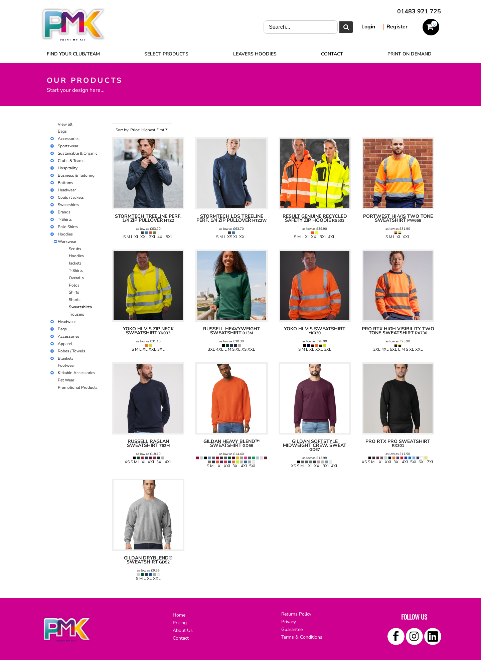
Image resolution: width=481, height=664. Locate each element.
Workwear (67, 241)
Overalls (76, 278)
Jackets (75, 263)
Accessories (68, 138)
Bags (62, 131)
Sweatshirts (68, 204)
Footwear (66, 365)
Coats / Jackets (71, 197)
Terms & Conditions (301, 637)
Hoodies (65, 234)
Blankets (65, 358)
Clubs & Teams (71, 160)
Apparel (65, 343)
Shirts (74, 292)
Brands (64, 212)
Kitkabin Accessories (76, 372)
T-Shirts (65, 219)
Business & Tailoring (76, 175)
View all (65, 124)
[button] (166, 53)
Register (397, 26)
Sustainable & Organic (78, 153)
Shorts (75, 299)
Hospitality (67, 168)
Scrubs (75, 249)
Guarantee (292, 629)
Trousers (76, 314)
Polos (74, 285)
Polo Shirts (68, 226)
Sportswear (68, 146)
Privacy (288, 622)
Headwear (67, 190)
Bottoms (65, 182)
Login (368, 26)
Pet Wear (66, 380)
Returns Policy (296, 614)
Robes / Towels (71, 351)
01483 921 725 (419, 11)
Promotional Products (78, 387)
